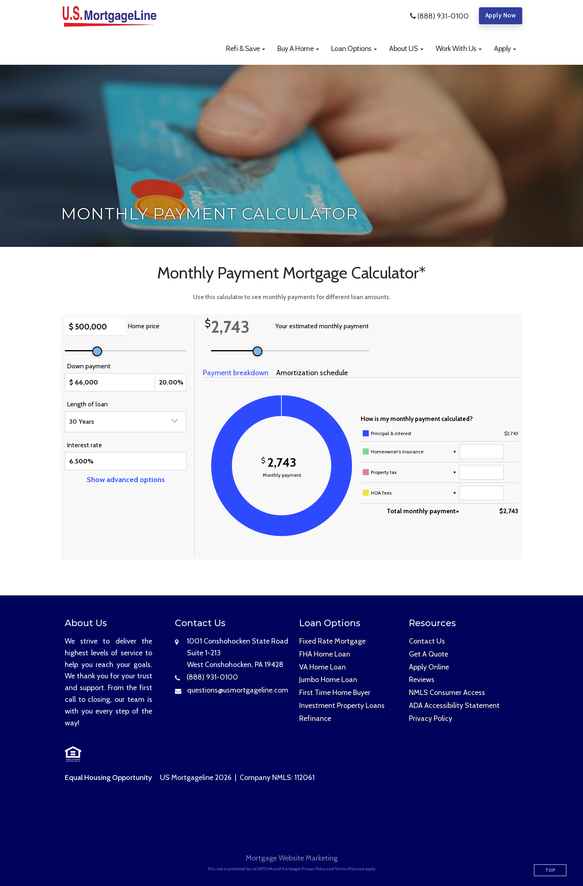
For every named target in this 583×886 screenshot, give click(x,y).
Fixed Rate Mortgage (332, 641)
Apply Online (429, 667)
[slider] (97, 351)
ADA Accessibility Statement (454, 705)
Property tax (384, 472)
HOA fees (381, 493)
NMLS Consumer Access (447, 692)
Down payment (89, 366)
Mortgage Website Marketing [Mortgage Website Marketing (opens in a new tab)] (292, 858)
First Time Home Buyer (334, 692)
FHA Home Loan (324, 654)
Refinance (315, 718)
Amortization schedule (312, 372)
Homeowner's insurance (397, 451)
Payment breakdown (235, 372)
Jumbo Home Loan (328, 679)
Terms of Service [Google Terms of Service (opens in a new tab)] (349, 868)
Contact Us (427, 641)
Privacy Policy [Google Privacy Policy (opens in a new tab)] (314, 868)
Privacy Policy (430, 718)
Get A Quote (428, 654)
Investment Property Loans (342, 705)
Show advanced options (126, 479)
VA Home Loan (322, 667)
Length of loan (87, 404)
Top (550, 870)
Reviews (421, 679)
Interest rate (84, 445)
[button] (245, 48)
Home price (144, 326)
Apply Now (500, 15)
